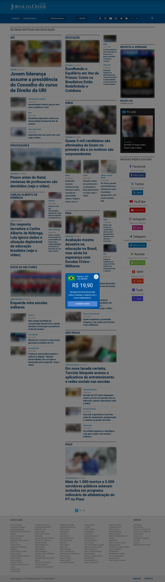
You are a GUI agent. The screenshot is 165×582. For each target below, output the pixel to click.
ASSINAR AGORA (82, 304)
